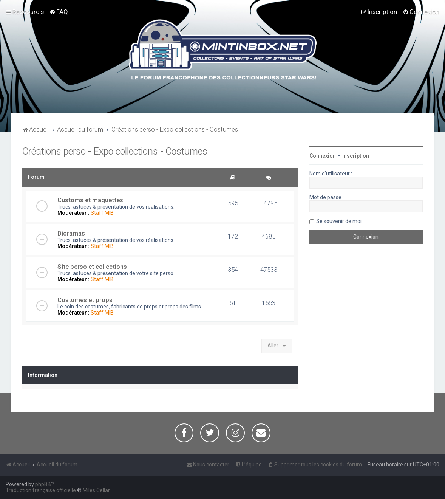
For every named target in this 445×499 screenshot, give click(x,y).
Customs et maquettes (90, 200)
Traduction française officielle (41, 490)
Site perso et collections (92, 266)
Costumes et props (85, 300)
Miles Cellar (96, 490)
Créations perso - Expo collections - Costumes (114, 151)
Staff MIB (102, 213)
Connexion (322, 156)
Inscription (355, 156)
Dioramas (71, 233)
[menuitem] (58, 11)
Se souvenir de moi (339, 221)
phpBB (43, 484)
